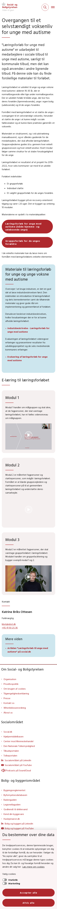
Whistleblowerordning (15, 707)
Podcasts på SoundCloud (16, 770)
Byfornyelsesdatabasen (15, 794)
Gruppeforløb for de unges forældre (22, 242)
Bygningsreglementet (14, 790)
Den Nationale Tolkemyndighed (19, 745)
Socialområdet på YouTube (18, 765)
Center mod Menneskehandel (18, 741)
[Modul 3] (28, 578)
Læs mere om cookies (33, 866)
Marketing (14, 883)
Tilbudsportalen (11, 750)
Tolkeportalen (10, 755)
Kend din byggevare (14, 814)
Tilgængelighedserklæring (16, 693)
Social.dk (8, 731)
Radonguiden (10, 799)
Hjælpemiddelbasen (13, 736)
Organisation (10, 679)
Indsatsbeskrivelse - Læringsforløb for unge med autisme (28, 330)
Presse (7, 698)
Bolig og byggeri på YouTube (19, 828)
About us (8, 712)
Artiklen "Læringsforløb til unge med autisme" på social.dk (27, 650)
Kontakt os (9, 702)
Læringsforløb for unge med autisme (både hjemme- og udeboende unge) (23, 226)
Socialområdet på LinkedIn (18, 760)
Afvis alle (28, 902)
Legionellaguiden (12, 804)
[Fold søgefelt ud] (45, 7)
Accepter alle (28, 892)
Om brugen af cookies (15, 688)
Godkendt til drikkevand (15, 809)
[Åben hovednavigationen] (54, 7)
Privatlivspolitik (11, 683)
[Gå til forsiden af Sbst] (8, 7)
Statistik (13, 879)
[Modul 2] (28, 511)
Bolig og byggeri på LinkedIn (19, 823)
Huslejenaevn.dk (12, 818)
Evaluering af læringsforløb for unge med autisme (27, 358)
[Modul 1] (28, 436)
